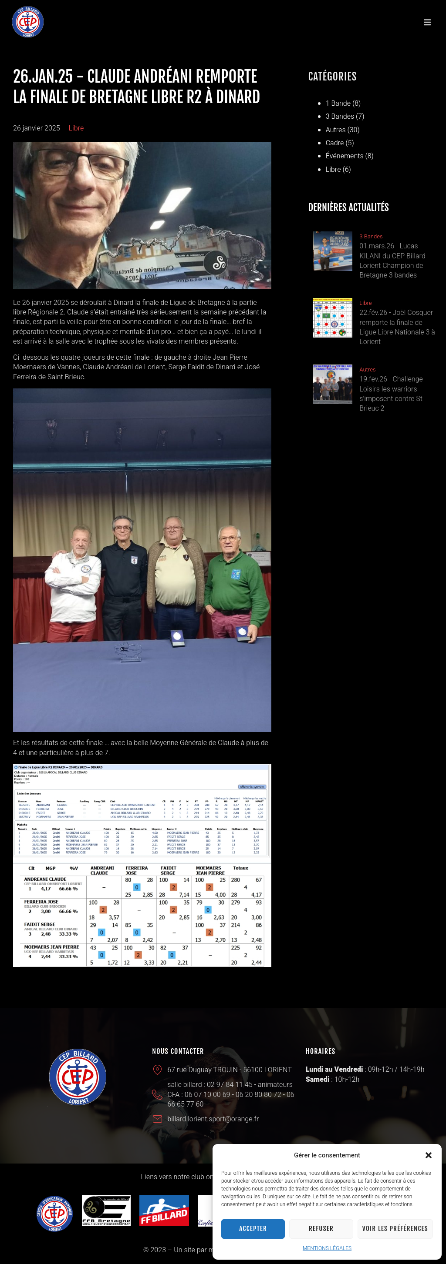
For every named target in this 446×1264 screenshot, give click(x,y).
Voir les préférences (395, 1228)
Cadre (335, 143)
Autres (336, 130)
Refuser (321, 1228)
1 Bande (338, 103)
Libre (76, 128)
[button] (428, 1155)
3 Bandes (340, 116)
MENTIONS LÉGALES (327, 1248)
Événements (345, 156)
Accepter (253, 1228)
